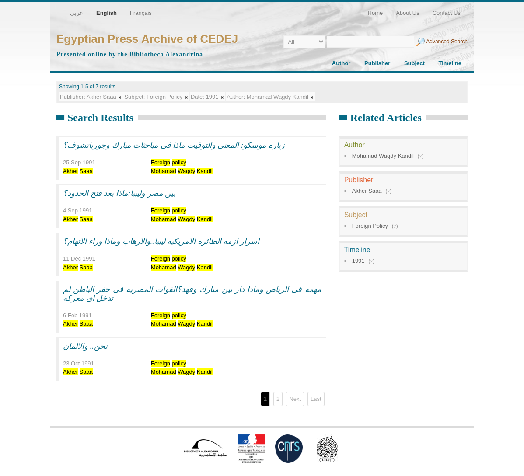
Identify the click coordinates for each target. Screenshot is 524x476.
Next (295, 399)
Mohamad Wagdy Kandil (383, 156)
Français (141, 13)
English (106, 13)
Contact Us (447, 13)
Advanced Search (447, 41)
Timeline (449, 63)
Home (375, 13)
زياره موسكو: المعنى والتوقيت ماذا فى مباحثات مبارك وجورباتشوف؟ (174, 145)
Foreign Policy (370, 225)
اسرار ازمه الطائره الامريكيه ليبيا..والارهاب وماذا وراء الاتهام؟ (161, 241)
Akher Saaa (367, 191)
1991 (358, 260)
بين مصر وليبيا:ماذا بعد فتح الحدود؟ (119, 193)
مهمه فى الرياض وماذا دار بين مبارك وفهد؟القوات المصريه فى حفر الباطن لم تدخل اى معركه (192, 293)
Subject (414, 63)
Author (341, 63)
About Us (407, 13)
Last (316, 399)
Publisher (377, 63)
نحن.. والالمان (85, 346)
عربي (76, 13)
